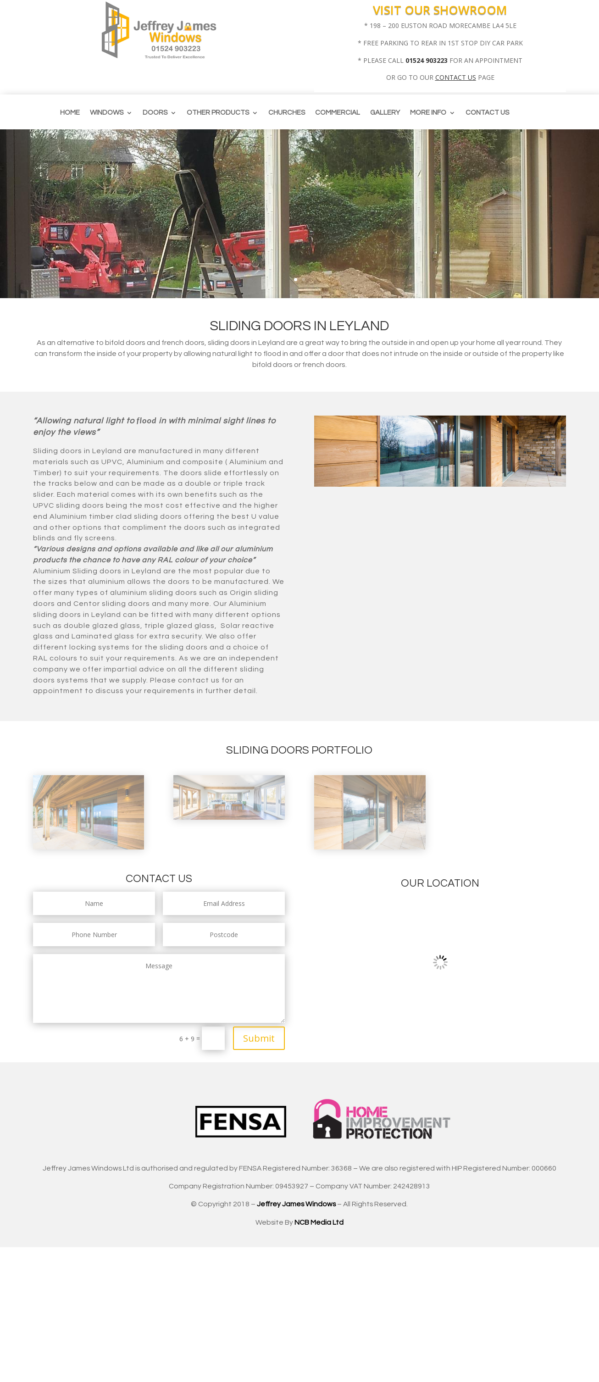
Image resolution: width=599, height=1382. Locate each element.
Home (70, 113)
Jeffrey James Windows (296, 1204)
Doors (155, 113)
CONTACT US (455, 77)
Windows (106, 113)
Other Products (218, 113)
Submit (259, 1038)
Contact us (487, 113)
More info (428, 113)
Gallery (385, 113)
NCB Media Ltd (319, 1222)
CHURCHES (286, 113)
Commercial (337, 113)
